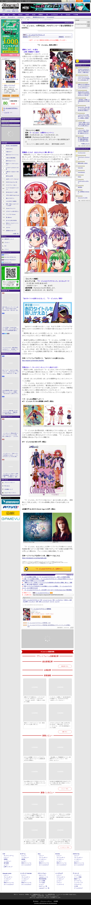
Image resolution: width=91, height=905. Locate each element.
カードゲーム (77, 880)
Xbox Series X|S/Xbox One (10, 257)
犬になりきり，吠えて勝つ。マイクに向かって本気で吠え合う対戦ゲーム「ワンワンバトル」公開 (83, 109)
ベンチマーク (60, 884)
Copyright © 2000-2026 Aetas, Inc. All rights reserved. (45, 903)
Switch (27, 14)
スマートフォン (42, 873)
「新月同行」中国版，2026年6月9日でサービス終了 (83, 101)
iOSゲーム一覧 (43, 886)
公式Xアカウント (9, 1)
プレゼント (7, 242)
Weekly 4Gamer (9, 148)
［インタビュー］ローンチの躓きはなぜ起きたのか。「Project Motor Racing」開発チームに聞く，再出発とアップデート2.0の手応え (60, 841)
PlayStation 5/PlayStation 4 (10, 259)
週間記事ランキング (9, 239)
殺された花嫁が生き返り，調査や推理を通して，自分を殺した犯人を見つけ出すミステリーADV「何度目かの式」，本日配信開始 (83, 139)
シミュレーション (47, 600)
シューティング (78, 882)
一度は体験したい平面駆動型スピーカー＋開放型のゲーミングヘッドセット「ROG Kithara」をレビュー (60, 759)
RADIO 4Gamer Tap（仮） (12, 182)
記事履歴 (79, 1)
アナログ (68, 14)
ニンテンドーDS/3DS (26, 873)
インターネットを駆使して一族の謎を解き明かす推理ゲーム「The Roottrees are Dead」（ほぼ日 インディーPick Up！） (60, 698)
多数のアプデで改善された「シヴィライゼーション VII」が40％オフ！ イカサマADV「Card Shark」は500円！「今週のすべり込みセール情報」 (34, 699)
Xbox (14, 14)
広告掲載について (8, 489)
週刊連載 (6, 863)
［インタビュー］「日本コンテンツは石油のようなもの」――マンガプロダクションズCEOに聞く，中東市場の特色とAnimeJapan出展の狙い (10, 455)
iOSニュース (42, 875)
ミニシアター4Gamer (11, 214)
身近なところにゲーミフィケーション (12, 224)
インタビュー (21, 17)
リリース (52, 601)
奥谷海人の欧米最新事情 (11, 145)
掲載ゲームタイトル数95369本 (10, 9)
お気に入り (72, 1)
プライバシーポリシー (9, 482)
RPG (54, 600)
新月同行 (80, 187)
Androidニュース (43, 877)
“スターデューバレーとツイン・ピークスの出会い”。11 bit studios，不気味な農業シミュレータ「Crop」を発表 (83, 78)
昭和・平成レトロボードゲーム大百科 (12, 204)
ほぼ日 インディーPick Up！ (12, 179)
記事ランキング (8, 866)
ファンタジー (31, 601)
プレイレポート (11, 17)
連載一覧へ (16, 233)
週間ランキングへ (86, 143)
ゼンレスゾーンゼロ (82, 197)
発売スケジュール (26, 863)
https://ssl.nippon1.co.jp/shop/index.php (34, 558)
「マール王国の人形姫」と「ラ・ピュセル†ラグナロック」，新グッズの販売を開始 (47, 577)
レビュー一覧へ (65, 788)
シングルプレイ (59, 600)
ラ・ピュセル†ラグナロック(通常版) (41, 609)
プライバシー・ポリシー (46, 901)
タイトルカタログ (26, 865)
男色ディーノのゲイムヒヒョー (12, 164)
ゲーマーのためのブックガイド (12, 188)
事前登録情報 (42, 879)
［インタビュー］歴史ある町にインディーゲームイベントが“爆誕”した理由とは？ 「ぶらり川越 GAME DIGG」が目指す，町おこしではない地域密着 (11, 435)
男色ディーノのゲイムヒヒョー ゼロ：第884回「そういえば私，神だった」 (34, 723)
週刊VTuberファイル (10, 160)
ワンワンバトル (81, 152)
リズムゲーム (77, 884)
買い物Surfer (9, 217)
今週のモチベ (9, 151)
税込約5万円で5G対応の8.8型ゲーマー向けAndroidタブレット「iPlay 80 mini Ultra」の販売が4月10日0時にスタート (84, 93)
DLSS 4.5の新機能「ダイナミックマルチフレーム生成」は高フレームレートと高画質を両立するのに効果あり (34, 759)
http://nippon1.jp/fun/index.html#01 (33, 360)
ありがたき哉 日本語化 (11, 220)
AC (61, 14)
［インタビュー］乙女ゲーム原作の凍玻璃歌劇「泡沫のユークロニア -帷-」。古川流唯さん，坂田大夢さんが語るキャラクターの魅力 (10, 475)
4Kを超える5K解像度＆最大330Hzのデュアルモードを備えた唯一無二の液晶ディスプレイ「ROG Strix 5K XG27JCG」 (60, 783)
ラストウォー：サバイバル (83, 158)
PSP (41, 600)
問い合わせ (28, 1)
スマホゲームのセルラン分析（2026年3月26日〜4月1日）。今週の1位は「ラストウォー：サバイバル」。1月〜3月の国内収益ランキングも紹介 (60, 725)
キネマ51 (8, 227)
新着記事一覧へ (65, 666)
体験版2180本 (15, 11)
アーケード (76, 873)
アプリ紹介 (42, 882)
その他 (76, 886)
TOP (3, 14)
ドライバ (6, 249)
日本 (37, 601)
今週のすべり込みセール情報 (12, 172)
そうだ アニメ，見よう (11, 185)
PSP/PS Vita (76, 854)
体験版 (5, 859)
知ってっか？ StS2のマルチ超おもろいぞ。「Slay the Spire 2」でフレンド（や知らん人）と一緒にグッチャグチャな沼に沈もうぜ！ (11, 372)
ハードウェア (54, 14)
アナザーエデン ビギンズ (83, 182)
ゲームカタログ (50, 17)
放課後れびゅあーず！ (11, 230)
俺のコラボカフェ (10, 198)
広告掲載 (56, 901)
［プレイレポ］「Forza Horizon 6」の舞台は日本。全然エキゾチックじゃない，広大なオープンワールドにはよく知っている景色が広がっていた (83, 132)
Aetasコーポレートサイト (10, 492)
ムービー (28, 17)
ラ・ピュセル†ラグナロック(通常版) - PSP (39, 622)
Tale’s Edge (80, 167)
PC (8, 14)
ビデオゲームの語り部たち (12, 211)
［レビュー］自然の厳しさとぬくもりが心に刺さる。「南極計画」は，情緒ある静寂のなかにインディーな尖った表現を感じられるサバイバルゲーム (10, 412)
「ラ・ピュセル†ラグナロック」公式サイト (49, 569)
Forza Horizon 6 (81, 172)
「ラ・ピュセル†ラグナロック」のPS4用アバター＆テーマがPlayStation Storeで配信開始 (48, 590)
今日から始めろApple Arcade (12, 195)
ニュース (6, 112)
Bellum (79, 176)
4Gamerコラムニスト (11, 208)
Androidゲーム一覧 (44, 888)
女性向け (40, 14)
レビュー (3, 17)
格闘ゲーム (77, 879)
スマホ (33, 14)
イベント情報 (77, 877)
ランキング (86, 1)
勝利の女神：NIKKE (82, 163)
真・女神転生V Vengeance (83, 192)
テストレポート (61, 877)
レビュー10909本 (6, 11)
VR (47, 14)
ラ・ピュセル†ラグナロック (10, 79)
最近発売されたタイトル (38, 17)
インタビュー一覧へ (65, 847)
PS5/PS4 (20, 14)
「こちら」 (53, 895)
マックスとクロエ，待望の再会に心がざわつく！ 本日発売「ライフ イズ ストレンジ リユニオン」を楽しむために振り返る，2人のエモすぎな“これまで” (10, 349)
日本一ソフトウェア (9, 85)
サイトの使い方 (19, 1)
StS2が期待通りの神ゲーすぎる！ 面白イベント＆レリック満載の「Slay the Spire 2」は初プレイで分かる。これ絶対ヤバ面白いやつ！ (11, 392)
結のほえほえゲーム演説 (11, 192)
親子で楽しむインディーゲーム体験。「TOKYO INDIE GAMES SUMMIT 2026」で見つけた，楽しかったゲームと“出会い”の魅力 (10, 309)
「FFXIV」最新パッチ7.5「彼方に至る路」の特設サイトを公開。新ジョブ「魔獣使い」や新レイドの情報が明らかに (84, 124)
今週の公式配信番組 (10, 157)
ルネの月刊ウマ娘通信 (11, 201)
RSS (2, 1)
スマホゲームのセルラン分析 (12, 168)
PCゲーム (6, 254)
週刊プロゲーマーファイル (12, 154)
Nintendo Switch (7, 262)
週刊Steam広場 (9, 176)
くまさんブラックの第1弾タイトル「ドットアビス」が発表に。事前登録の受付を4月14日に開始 (83, 116)
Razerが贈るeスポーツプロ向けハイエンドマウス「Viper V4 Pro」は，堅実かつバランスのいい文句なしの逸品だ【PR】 (34, 783)
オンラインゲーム (9, 855)
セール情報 (42, 880)
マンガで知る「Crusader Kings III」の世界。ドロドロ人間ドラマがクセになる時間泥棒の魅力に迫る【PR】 (10, 329)
